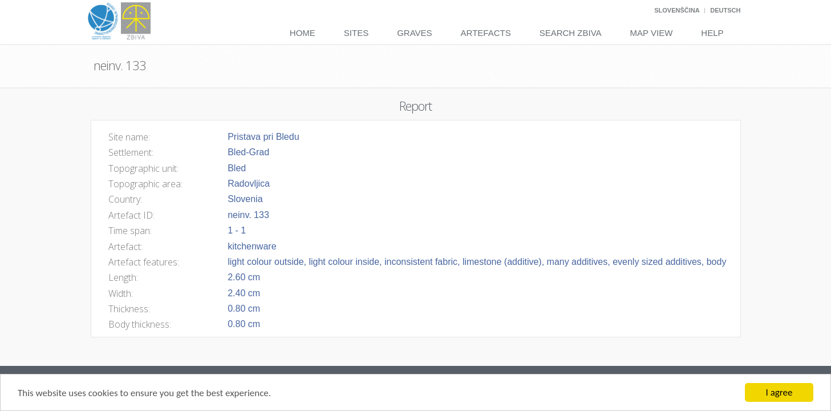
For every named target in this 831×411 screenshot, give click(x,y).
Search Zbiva (571, 33)
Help (712, 33)
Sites (356, 33)
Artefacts (486, 33)
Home (302, 33)
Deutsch (725, 10)
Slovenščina (676, 10)
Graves (414, 33)
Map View (651, 33)
